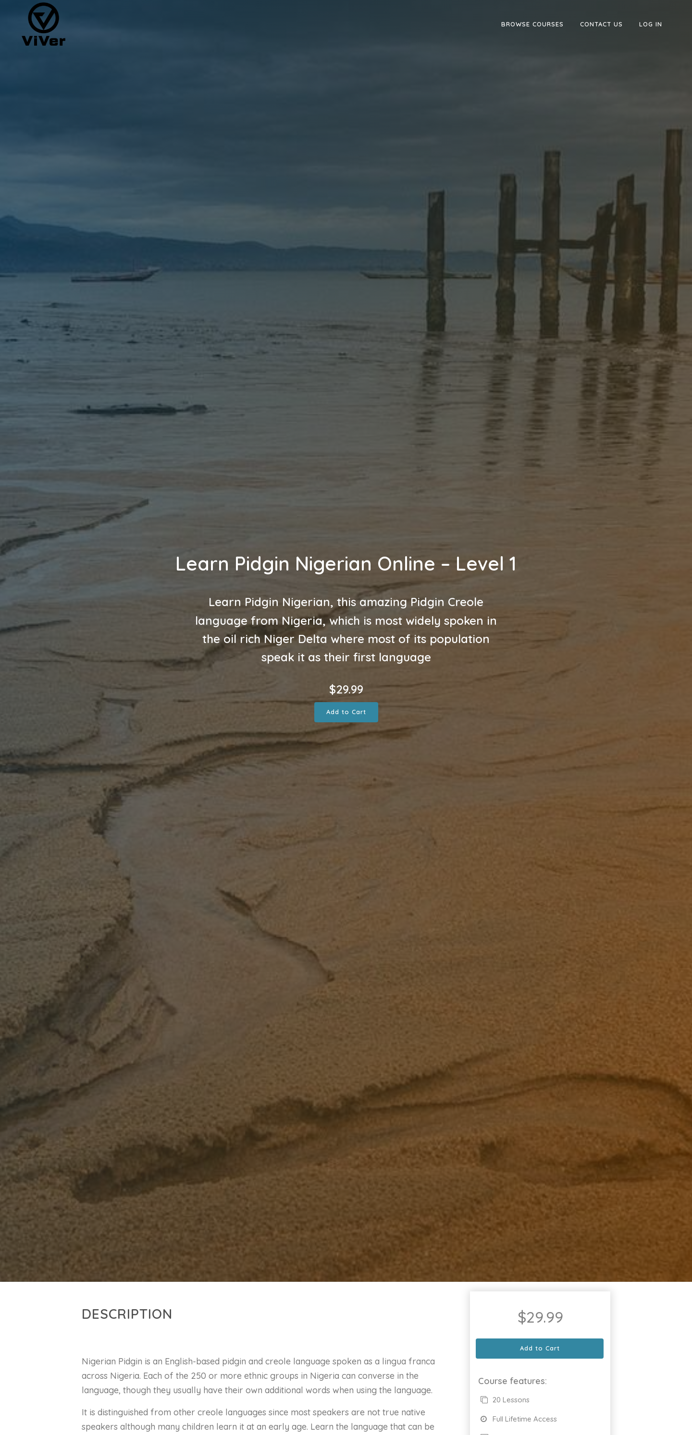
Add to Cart (346, 712)
